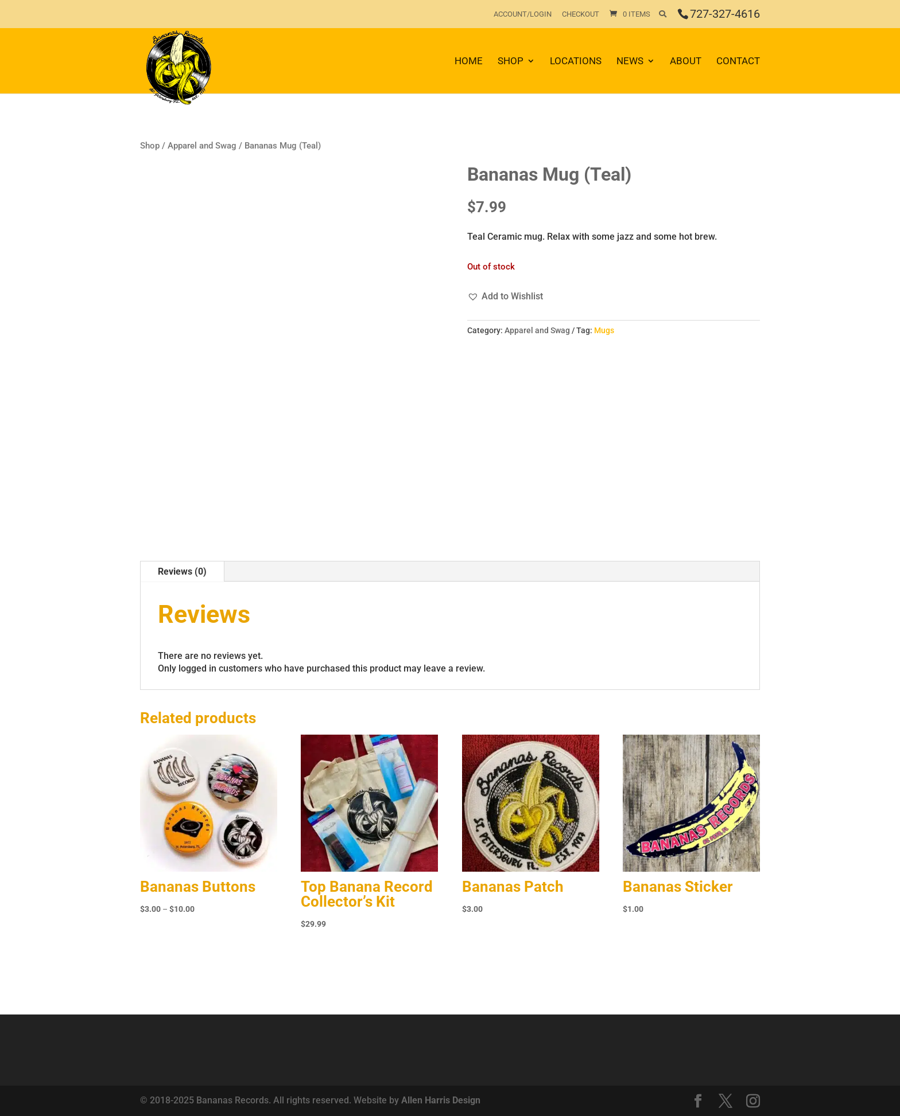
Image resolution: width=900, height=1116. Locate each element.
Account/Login (523, 14)
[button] (505, 296)
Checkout (580, 14)
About (685, 62)
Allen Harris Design (440, 1100)
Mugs (604, 330)
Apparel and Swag (202, 146)
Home (469, 62)
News (629, 62)
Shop (510, 62)
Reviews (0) (182, 571)
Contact (738, 62)
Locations (576, 62)
